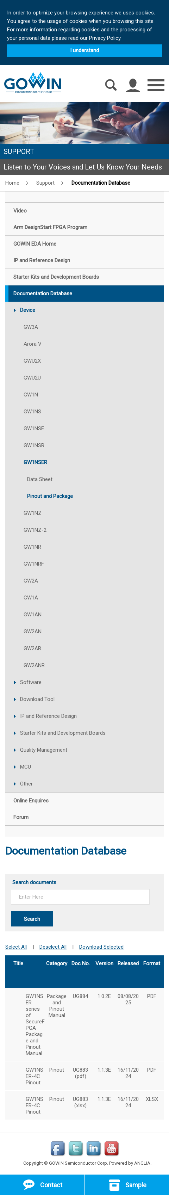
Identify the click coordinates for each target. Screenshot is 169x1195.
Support (45, 183)
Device (27, 310)
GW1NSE (34, 428)
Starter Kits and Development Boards (63, 733)
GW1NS (32, 411)
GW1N (31, 395)
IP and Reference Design (48, 716)
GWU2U (32, 378)
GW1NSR (34, 445)
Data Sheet (39, 479)
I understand (84, 50)
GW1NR (32, 547)
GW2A (31, 581)
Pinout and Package (50, 496)
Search (32, 919)
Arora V (33, 344)
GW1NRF (34, 564)
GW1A (31, 598)
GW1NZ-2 (35, 530)
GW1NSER (35, 462)
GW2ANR (34, 665)
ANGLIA (142, 1163)
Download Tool (37, 699)
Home (12, 183)
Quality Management (43, 750)
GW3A (31, 327)
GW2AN (33, 631)
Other (26, 784)
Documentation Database (100, 183)
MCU (25, 767)
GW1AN (33, 614)
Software (31, 682)
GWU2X (32, 361)
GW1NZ (33, 513)
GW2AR (32, 648)
